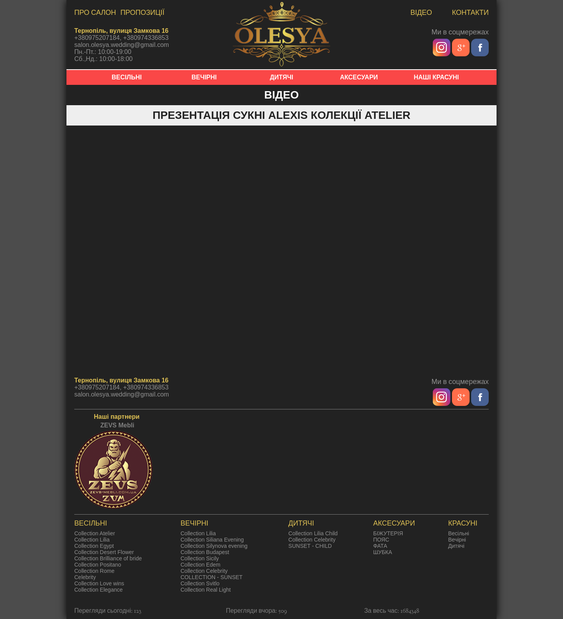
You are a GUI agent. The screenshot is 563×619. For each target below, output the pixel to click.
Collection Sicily (200, 558)
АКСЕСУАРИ (359, 77)
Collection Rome (94, 571)
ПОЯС (381, 539)
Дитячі (456, 546)
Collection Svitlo (200, 583)
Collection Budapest (205, 552)
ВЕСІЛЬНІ (127, 77)
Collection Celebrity (204, 571)
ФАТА (380, 546)
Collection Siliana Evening (212, 539)
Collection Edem (201, 565)
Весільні (458, 533)
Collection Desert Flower (104, 552)
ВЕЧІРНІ (204, 77)
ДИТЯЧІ (281, 77)
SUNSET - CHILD (310, 546)
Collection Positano (97, 565)
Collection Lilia (91, 539)
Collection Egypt (94, 546)
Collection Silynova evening (214, 546)
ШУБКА (382, 552)
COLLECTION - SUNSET (212, 577)
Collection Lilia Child (313, 533)
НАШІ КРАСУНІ (436, 77)
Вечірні (457, 539)
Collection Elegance (98, 590)
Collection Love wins (99, 583)
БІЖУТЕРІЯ (388, 533)
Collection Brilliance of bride (108, 558)
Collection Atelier (94, 533)
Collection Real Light (206, 590)
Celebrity (85, 577)
